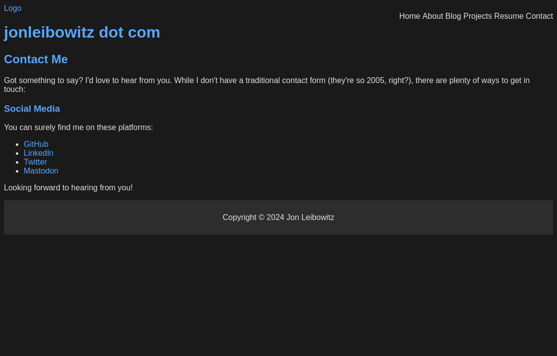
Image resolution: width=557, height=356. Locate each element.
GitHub (36, 144)
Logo (13, 8)
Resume (509, 16)
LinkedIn (39, 153)
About (433, 16)
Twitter (35, 162)
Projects (478, 16)
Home (410, 16)
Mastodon (41, 171)
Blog (453, 16)
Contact (539, 16)
